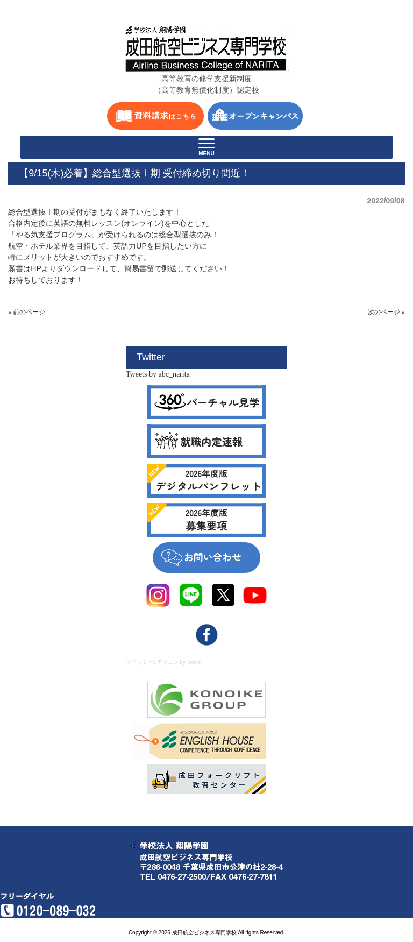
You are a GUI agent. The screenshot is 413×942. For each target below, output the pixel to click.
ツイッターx (140, 662)
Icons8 (194, 662)
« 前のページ (26, 312)
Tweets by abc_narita (158, 374)
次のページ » (386, 312)
